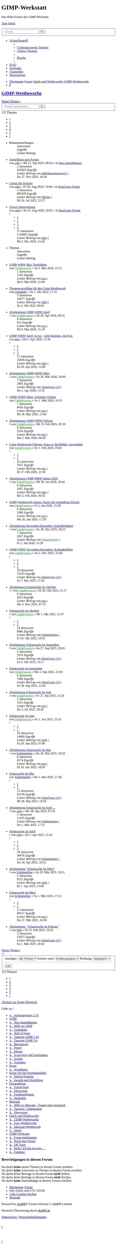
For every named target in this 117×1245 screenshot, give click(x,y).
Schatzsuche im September (25, 668)
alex (17, 339)
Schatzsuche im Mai (21, 773)
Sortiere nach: (58, 958)
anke (17, 163)
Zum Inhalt (8, 23)
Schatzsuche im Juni (21, 716)
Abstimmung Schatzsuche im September (34, 644)
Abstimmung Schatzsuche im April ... (32, 807)
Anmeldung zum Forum (24, 159)
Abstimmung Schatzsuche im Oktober (32, 587)
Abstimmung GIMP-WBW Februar (31, 420)
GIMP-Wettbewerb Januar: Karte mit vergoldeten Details (44, 502)
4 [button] (10, 129)
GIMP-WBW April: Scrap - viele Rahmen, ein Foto (41, 335)
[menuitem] (32, 47)
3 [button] (10, 126)
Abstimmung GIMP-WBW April (29, 312)
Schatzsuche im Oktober (24, 610)
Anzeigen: (21, 958)
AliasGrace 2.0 (50, 387)
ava (43, 278)
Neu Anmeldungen (70, 163)
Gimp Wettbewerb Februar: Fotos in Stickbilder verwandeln (46, 444)
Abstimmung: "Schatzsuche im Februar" (34, 926)
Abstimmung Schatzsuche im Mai (30, 750)
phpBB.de (44, 1210)
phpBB (21, 1204)
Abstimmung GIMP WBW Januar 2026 (33, 478)
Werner (45, 197)
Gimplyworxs (23, 268)
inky (44, 238)
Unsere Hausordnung (22, 207)
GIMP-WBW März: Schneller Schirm (32, 397)
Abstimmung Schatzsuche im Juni (30, 692)
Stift (44, 302)
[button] (9, 136)
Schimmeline (49, 634)
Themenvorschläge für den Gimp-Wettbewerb (37, 288)
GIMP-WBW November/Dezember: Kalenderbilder (41, 549)
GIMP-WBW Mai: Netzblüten (27, 264)
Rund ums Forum (69, 186)
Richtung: (95, 958)
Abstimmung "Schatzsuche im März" (32, 868)
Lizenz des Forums (21, 183)
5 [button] (10, 132)
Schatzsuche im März (22, 892)
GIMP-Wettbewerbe (22, 93)
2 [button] (10, 122)
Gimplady (21, 291)
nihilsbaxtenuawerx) (54, 173)
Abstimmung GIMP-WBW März (29, 373)
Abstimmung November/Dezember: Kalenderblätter (41, 525)
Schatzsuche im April (22, 831)
